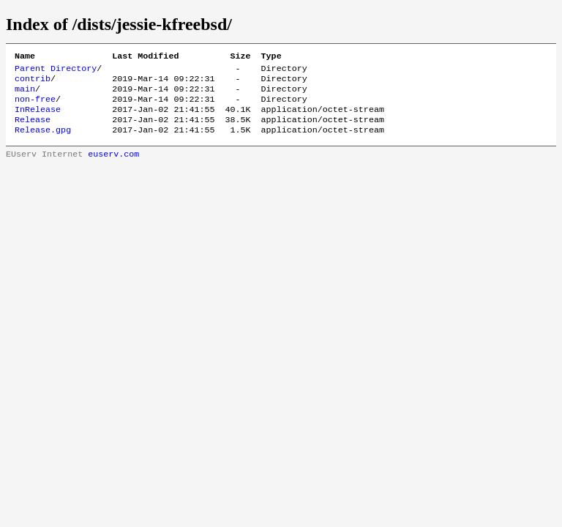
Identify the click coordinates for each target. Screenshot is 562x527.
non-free (35, 106)
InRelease (38, 118)
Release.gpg (43, 141)
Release (32, 129)
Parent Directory (56, 71)
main (25, 94)
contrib (32, 83)
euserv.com (113, 167)
